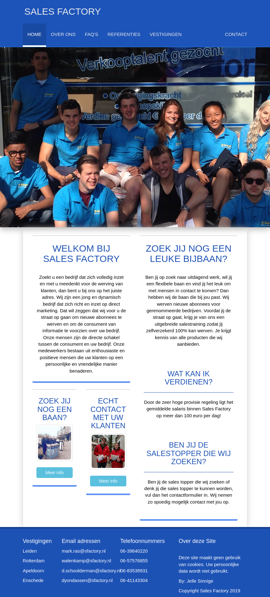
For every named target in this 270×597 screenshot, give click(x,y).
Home (34, 34)
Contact (236, 34)
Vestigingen (166, 34)
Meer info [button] (55, 472)
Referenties (124, 34)
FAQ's (91, 34)
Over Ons (63, 34)
